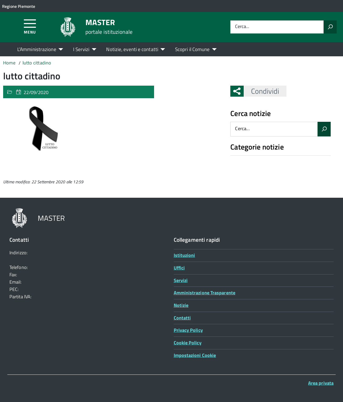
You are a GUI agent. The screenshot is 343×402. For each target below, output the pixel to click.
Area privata (321, 383)
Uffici (179, 267)
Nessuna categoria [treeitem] (249, 158)
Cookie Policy (188, 342)
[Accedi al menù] (30, 26)
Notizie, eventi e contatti (132, 49)
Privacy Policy (188, 330)
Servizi (181, 280)
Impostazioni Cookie (195, 355)
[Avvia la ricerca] (330, 27)
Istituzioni (184, 255)
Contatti (182, 317)
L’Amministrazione (36, 49)
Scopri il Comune (192, 49)
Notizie (181, 305)
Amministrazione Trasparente (204, 292)
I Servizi (81, 49)
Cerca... (242, 27)
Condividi (261, 91)
